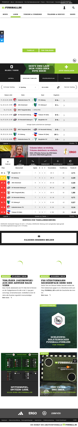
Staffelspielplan (48, 78)
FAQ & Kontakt (50, 2)
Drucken (73, 143)
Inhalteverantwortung (48, 420)
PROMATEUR (5, 2)
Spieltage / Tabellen (30, 78)
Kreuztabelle (58, 162)
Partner (43, 2)
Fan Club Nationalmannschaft (32, 2)
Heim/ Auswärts (33, 163)
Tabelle (30, 50)
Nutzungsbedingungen (27, 420)
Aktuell (11, 78)
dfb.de (12, 2)
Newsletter (58, 2)
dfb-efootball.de (19, 2)
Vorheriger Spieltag (7, 87)
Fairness (70, 162)
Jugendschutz (38, 420)
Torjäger (67, 78)
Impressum (4, 420)
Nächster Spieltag (71, 87)
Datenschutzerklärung (14, 420)
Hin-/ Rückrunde (20, 163)
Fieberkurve (45, 162)
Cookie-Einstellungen (61, 420)
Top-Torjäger (47, 50)
